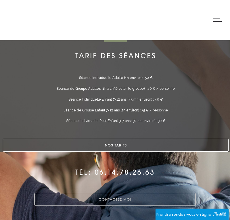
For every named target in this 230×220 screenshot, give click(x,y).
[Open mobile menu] (218, 20)
